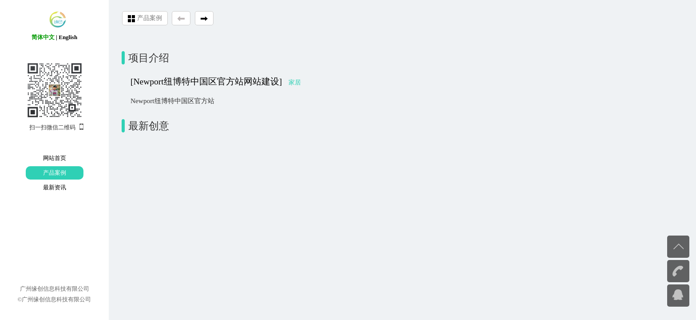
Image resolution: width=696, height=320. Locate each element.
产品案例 (54, 172)
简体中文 (43, 37)
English (68, 37)
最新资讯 (54, 187)
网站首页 (54, 158)
